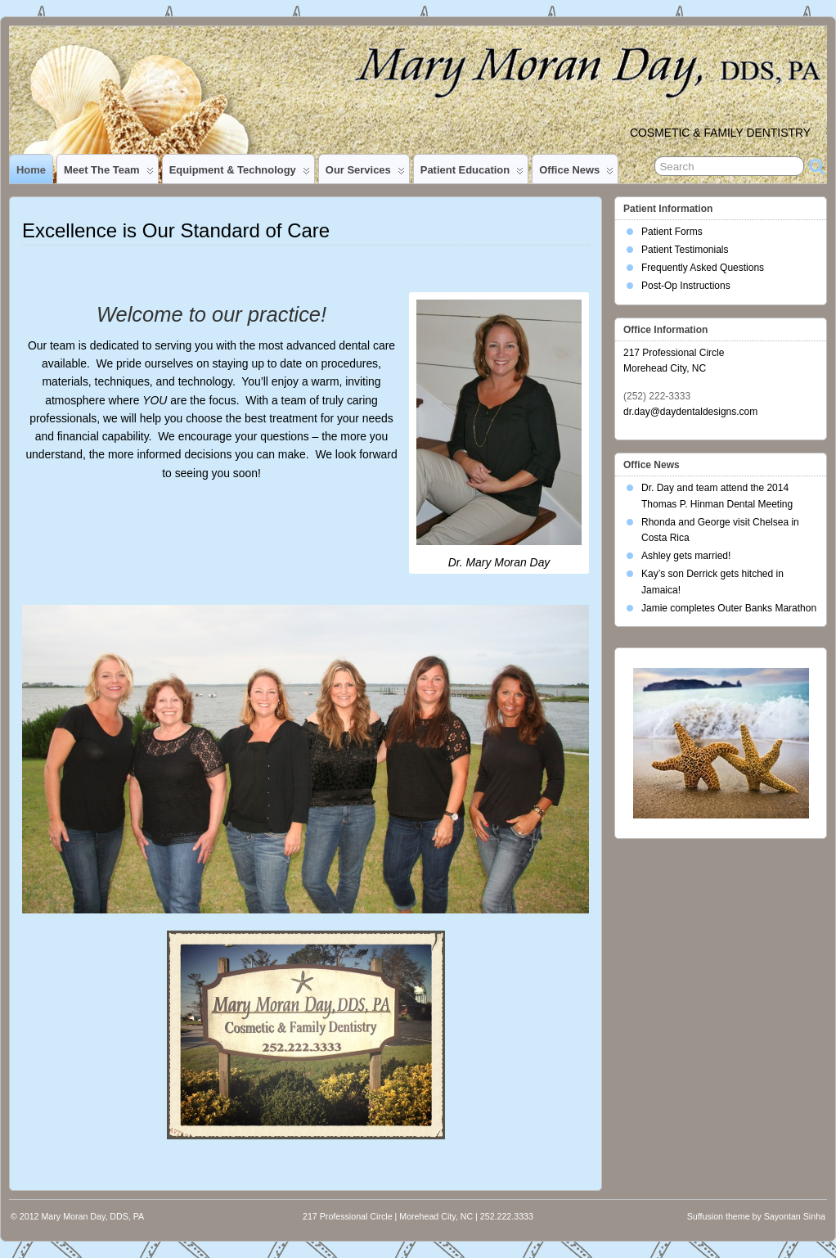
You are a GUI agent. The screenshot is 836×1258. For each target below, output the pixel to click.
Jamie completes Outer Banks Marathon (728, 608)
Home (31, 170)
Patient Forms (672, 231)
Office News (576, 173)
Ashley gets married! (685, 555)
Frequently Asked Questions (702, 267)
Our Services (365, 173)
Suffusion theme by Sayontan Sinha (756, 1216)
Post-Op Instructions (685, 285)
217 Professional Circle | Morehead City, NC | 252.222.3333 (418, 1216)
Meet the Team (109, 173)
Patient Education (472, 173)
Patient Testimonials (685, 249)
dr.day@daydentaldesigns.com (690, 411)
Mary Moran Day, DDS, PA (92, 1216)
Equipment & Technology (239, 173)
